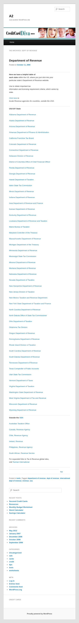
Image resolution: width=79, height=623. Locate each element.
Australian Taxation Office (19, 424)
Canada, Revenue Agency (19, 430)
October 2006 (14, 540)
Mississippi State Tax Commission (22, 256)
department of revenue (37, 478)
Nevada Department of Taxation (21, 280)
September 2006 (16, 542)
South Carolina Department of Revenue (25, 351)
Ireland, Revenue (16, 441)
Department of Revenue (25, 60)
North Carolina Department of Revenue (24, 310)
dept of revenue (53, 478)
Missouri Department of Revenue (22, 262)
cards (11, 559)
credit (11, 562)
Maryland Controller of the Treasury (23, 233)
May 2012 (13, 531)
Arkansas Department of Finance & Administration (29, 132)
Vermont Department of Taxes (21, 380)
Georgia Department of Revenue (22, 174)
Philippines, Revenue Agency (20, 447)
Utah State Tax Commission (20, 374)
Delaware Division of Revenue (21, 156)
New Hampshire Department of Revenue (25, 286)
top (61, 472)
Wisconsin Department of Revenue (23, 404)
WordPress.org (15, 590)
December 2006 (15, 537)
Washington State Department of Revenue (26, 392)
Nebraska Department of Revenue (22, 274)
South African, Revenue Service (22, 453)
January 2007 (14, 534)
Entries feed (14, 584)
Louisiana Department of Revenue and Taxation (28, 221)
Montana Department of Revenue (22, 268)
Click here (13, 98)
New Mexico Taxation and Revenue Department (28, 298)
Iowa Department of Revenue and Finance (26, 203)
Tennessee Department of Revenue (23, 363)
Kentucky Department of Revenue (22, 215)
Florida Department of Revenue (21, 168)
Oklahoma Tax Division (18, 327)
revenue (25, 481)
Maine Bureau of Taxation (19, 227)
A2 (11, 16)
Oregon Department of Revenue (22, 333)
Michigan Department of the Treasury (24, 245)
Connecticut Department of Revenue (23, 150)
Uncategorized (15, 553)
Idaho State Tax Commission (20, 185)
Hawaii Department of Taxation (21, 180)
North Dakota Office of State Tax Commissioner (28, 315)
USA (21, 418)
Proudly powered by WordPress (39, 614)
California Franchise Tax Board (21, 138)
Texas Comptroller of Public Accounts (24, 369)
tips (10, 565)
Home (12, 42)
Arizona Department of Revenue (22, 126)
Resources (13, 504)
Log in (11, 581)
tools (19, 478)
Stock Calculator (16, 510)
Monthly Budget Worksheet (20, 507)
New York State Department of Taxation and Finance (30, 304)
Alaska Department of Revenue (21, 121)
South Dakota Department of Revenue (24, 357)
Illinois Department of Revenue (21, 191)
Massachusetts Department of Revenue (25, 239)
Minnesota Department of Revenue (23, 250)
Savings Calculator (17, 513)
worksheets (14, 570)
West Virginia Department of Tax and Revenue (27, 398)
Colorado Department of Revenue (22, 144)
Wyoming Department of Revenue (22, 410)
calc (10, 556)
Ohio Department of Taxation (20, 321)
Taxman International (21, 462)
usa (31, 481)
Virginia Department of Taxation (21, 386)
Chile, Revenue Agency (18, 435)
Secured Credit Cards (18, 501)
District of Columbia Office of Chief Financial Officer (29, 162)
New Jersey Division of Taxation (21, 292)
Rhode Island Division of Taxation (22, 345)
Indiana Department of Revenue (22, 197)
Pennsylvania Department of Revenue (24, 339)
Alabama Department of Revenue (22, 115)
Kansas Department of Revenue (22, 209)
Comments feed (16, 587)
